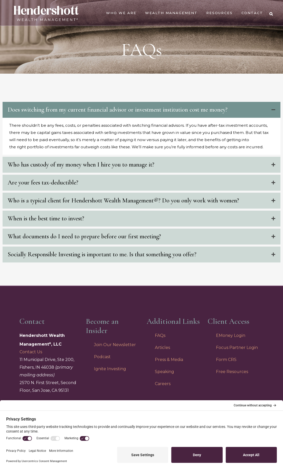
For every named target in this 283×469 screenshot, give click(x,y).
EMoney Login (230, 335)
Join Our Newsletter (115, 344)
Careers (163, 383)
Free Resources (232, 371)
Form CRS (226, 359)
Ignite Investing (110, 368)
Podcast (102, 356)
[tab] (141, 110)
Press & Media (169, 359)
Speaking (164, 371)
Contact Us (31, 351)
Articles (162, 347)
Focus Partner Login (237, 347)
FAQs (160, 335)
